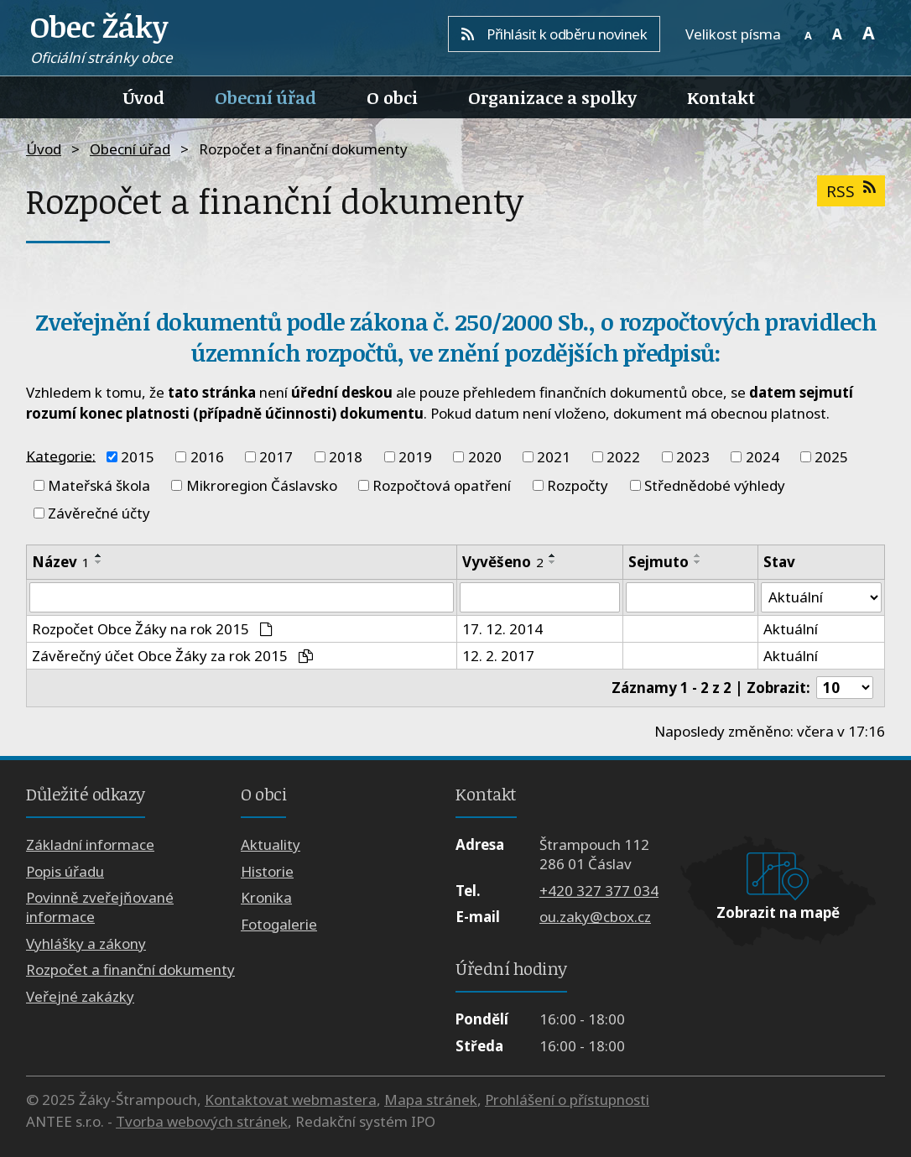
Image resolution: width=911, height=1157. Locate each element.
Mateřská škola (99, 485)
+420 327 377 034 (599, 890)
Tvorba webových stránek (202, 1121)
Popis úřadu (65, 871)
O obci (392, 97)
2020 (485, 456)
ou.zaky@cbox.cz (595, 916)
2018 (345, 456)
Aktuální (790, 628)
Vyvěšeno (503, 561)
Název (61, 561)
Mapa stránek (430, 1099)
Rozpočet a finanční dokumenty (130, 969)
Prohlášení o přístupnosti (567, 1099)
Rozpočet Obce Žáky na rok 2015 (152, 628)
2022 (623, 456)
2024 (762, 456)
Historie (267, 871)
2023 (693, 456)
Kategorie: (61, 455)
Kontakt (721, 97)
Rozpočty (577, 485)
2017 (276, 456)
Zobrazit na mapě (778, 912)
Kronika (266, 898)
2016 (207, 456)
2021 (553, 456)
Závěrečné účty (99, 513)
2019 (415, 456)
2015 (137, 456)
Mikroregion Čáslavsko (261, 485)
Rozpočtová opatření (441, 485)
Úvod (143, 97)
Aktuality (270, 845)
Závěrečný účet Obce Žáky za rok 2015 (172, 655)
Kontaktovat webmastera (291, 1099)
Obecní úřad (265, 97)
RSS (850, 190)
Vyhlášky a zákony (86, 943)
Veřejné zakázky (80, 996)
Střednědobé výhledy (714, 485)
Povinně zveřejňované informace (100, 908)
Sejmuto (658, 561)
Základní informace (90, 845)
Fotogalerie (279, 924)
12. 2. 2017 (498, 655)
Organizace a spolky (552, 97)
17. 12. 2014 (502, 628)
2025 (831, 456)
